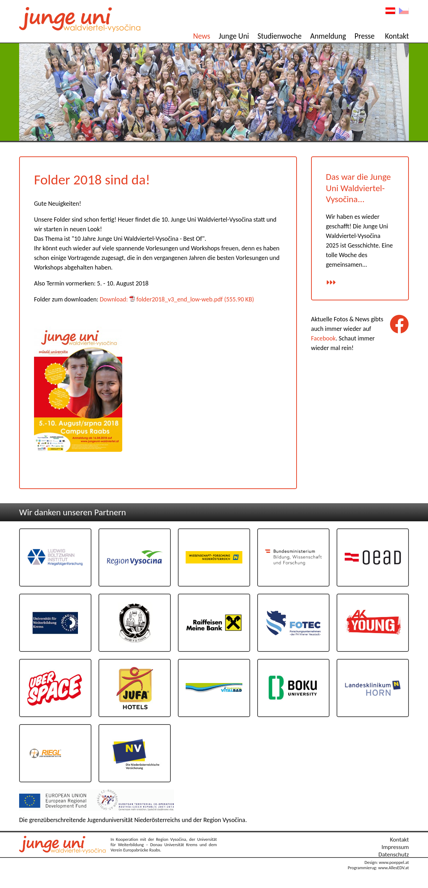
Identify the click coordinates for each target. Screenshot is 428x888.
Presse (365, 36)
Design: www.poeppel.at (387, 862)
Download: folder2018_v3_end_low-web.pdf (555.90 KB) (177, 299)
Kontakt (397, 36)
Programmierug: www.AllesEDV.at (378, 867)
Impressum (395, 847)
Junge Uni (234, 36)
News (201, 36)
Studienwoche (280, 36)
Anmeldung (328, 36)
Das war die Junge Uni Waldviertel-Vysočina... (358, 188)
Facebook (323, 338)
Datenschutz (393, 854)
